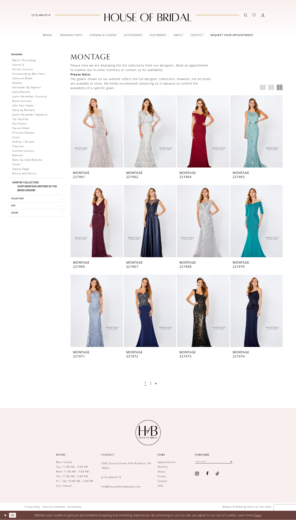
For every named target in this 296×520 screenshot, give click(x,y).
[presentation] (97, 131)
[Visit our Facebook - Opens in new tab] (207, 474)
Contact (163, 481)
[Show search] (245, 15)
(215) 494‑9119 (111, 477)
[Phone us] (41, 15)
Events (162, 476)
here (258, 515)
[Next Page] (157, 383)
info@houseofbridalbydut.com (121, 486)
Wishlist (163, 467)
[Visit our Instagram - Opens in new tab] (197, 474)
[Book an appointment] (232, 34)
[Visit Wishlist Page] (254, 15)
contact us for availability (144, 70)
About (161, 471)
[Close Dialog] (6, 515)
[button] (263, 15)
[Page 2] (151, 383)
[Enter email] (218, 462)
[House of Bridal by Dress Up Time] (148, 17)
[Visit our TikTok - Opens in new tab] (217, 474)
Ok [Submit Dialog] (15, 515)
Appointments (167, 462)
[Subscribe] (239, 462)
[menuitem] (41, 15)
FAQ (160, 485)
